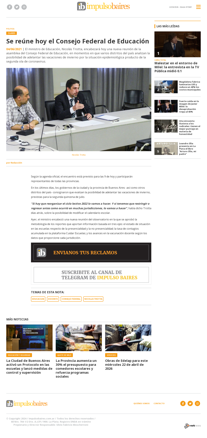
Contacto (159, 403)
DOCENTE (53, 299)
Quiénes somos (141, 403)
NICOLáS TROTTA (93, 299)
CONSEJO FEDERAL (71, 299)
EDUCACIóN (38, 299)
